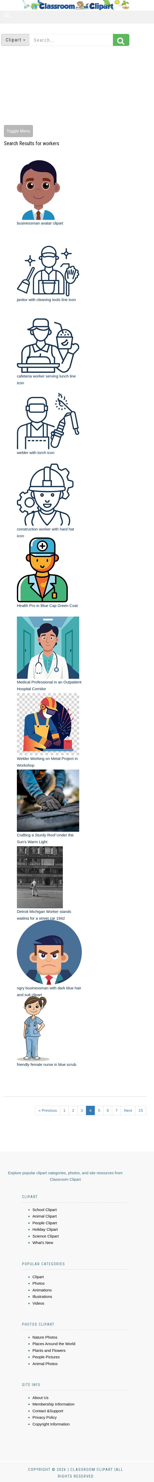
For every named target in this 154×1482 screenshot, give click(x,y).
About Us (40, 1397)
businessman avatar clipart (40, 223)
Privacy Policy (44, 1417)
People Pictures (46, 1357)
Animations (42, 1290)
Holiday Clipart (45, 1229)
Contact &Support (47, 1411)
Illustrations (42, 1296)
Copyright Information (51, 1424)
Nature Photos (44, 1337)
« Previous (47, 1110)
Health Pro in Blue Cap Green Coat (47, 605)
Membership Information (53, 1404)
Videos (38, 1303)
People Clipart (44, 1223)
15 (140, 1110)
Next (128, 1110)
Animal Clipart (44, 1216)
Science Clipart (45, 1236)
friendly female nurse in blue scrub (46, 1064)
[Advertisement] (77, 86)
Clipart (38, 1277)
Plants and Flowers (49, 1350)
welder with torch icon (35, 452)
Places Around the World (53, 1343)
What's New (42, 1242)
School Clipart (44, 1209)
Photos (38, 1283)
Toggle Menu (18, 131)
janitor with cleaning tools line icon (46, 299)
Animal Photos (45, 1363)
